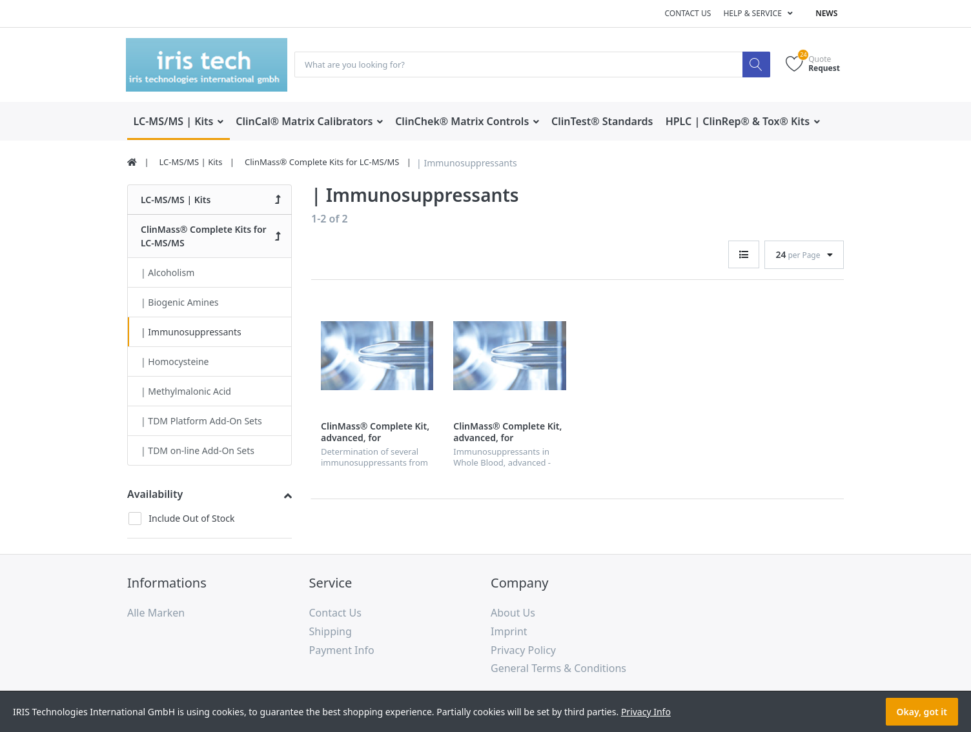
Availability (155, 495)
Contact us (687, 13)
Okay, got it (922, 712)
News (826, 13)
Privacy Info (646, 712)
